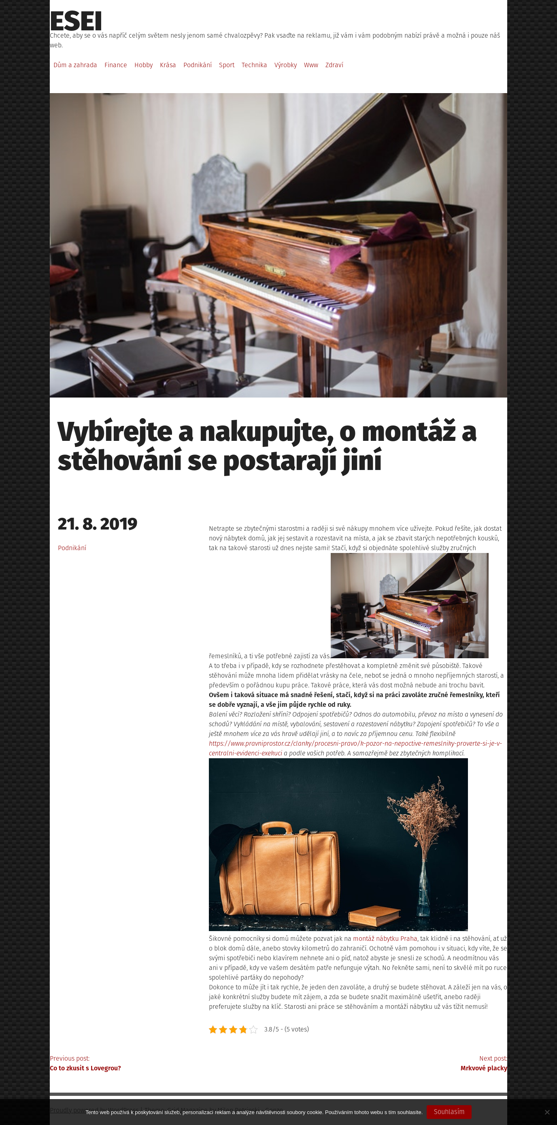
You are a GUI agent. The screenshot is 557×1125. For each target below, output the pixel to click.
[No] (547, 1112)
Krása (168, 65)
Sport (226, 65)
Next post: (392, 1064)
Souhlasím (449, 1112)
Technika (254, 65)
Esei (76, 21)
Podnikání (197, 65)
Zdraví (334, 65)
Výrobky (285, 65)
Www (311, 65)
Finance (115, 65)
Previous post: (164, 1064)
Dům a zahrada (75, 65)
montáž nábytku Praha (385, 938)
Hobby (143, 65)
